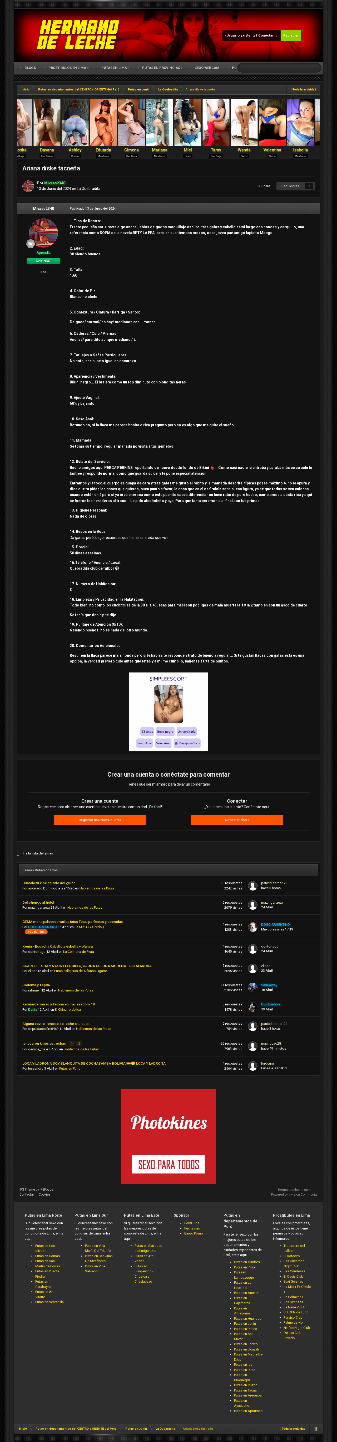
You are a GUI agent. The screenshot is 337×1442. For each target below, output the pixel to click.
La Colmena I (293, 1296)
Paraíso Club (293, 1316)
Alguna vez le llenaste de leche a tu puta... (57, 1023)
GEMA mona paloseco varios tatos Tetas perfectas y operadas (72, 921)
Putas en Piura (244, 1266)
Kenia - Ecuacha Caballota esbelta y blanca (57, 946)
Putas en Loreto (246, 1343)
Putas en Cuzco (245, 1384)
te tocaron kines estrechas (44, 1043)
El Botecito (292, 1255)
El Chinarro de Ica (68, 1009)
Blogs (30, 68)
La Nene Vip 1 (294, 1306)
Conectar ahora (237, 820)
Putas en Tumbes (247, 1261)
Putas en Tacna (245, 1389)
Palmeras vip (293, 1322)
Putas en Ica (243, 1363)
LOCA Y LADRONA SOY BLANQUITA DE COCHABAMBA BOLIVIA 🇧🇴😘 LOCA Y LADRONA (94, 1062)
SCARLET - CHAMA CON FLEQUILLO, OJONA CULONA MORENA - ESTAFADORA (87, 966)
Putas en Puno (70, 1068)
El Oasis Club (293, 1275)
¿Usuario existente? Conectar (251, 35)
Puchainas (192, 1227)
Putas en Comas (47, 1255)
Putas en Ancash (246, 1292)
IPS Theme (27, 1188)
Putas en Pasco (245, 1328)
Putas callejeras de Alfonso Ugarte (80, 971)
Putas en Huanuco (247, 1317)
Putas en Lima (114, 68)
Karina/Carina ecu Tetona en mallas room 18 (58, 1004)
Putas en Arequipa (248, 1394)
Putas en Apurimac (248, 1410)
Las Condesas (294, 1270)
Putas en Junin (245, 1322)
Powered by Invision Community (294, 1193)
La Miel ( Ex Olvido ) (89, 927)
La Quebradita (88, 188)
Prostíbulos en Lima (67, 68)
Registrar (291, 35)
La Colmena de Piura (78, 952)
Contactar (26, 1193)
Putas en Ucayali (246, 1348)
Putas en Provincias (161, 68)
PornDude (191, 1222)
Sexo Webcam (206, 68)
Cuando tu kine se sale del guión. (49, 883)
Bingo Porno (193, 1232)
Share (264, 186)
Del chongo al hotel (38, 902)
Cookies (45, 1193)
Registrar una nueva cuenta (100, 820)
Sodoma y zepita (36, 985)
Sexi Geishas (293, 1281)
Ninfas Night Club (297, 1327)
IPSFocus (46, 1188)
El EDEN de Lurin (296, 1311)
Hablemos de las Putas (97, 888)
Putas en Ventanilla (49, 1301)
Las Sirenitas (293, 1301)
